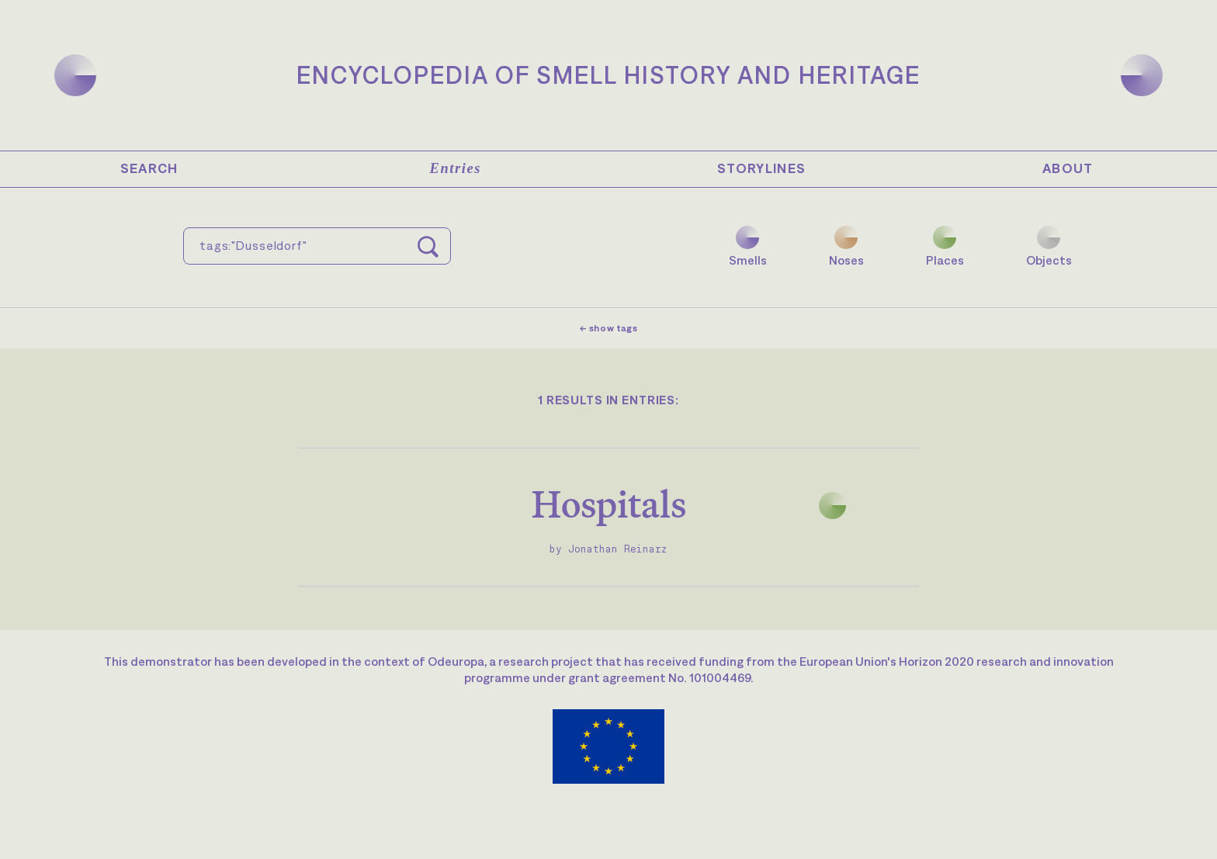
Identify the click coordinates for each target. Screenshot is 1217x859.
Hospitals (609, 504)
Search (149, 168)
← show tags (609, 328)
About (1068, 168)
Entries (455, 168)
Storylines (761, 168)
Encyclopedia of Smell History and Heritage (608, 75)
